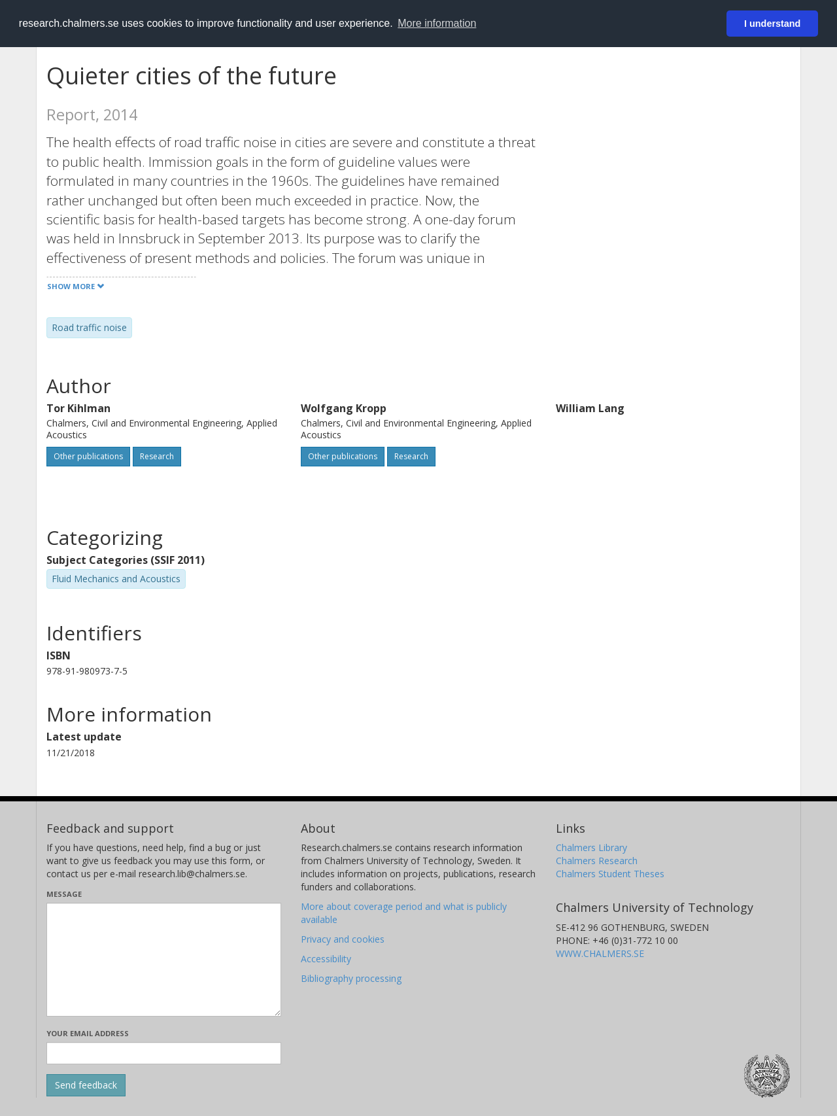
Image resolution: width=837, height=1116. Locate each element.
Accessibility (326, 958)
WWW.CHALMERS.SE (600, 953)
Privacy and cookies (342, 939)
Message (64, 894)
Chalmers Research (597, 860)
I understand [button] (772, 23)
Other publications (88, 456)
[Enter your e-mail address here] (163, 1053)
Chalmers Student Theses (610, 873)
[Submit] (86, 1085)
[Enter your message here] (163, 960)
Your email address (87, 1033)
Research (157, 456)
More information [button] (437, 23)
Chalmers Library (591, 847)
